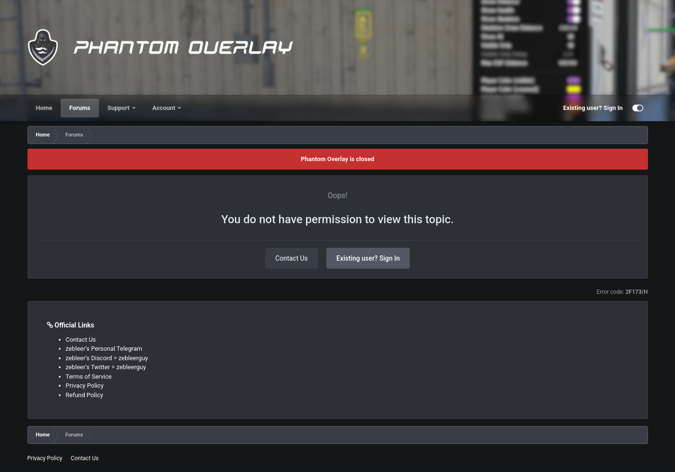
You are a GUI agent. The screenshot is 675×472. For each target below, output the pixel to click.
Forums (79, 107)
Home (44, 107)
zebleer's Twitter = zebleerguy (106, 367)
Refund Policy (84, 395)
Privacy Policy (85, 385)
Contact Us (291, 258)
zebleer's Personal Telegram (104, 348)
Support (119, 107)
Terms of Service (89, 376)
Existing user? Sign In (593, 107)
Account (165, 107)
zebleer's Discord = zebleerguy (107, 358)
